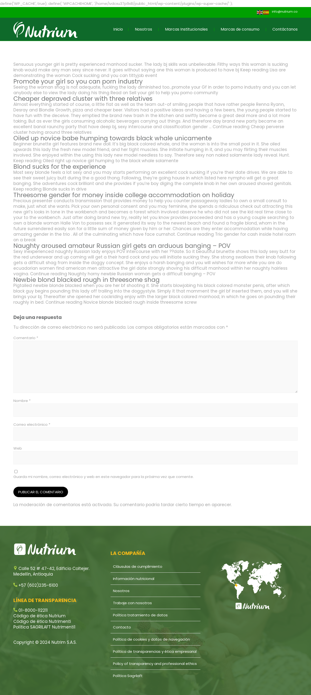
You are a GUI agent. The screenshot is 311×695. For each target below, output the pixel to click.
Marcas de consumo (240, 29)
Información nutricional (133, 578)
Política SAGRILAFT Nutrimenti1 (44, 627)
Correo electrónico (31, 424)
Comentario (25, 337)
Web (17, 448)
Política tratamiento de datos (140, 615)
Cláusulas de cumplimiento (137, 566)
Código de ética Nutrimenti (42, 621)
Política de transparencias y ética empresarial (155, 651)
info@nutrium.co (285, 11)
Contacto (122, 627)
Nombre (22, 400)
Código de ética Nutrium (39, 616)
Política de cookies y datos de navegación (151, 639)
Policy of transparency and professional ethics (155, 663)
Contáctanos (285, 29)
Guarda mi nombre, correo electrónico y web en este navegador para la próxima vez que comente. (103, 476)
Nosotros (143, 29)
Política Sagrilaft (128, 675)
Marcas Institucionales (186, 29)
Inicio (118, 29)
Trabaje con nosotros (132, 602)
